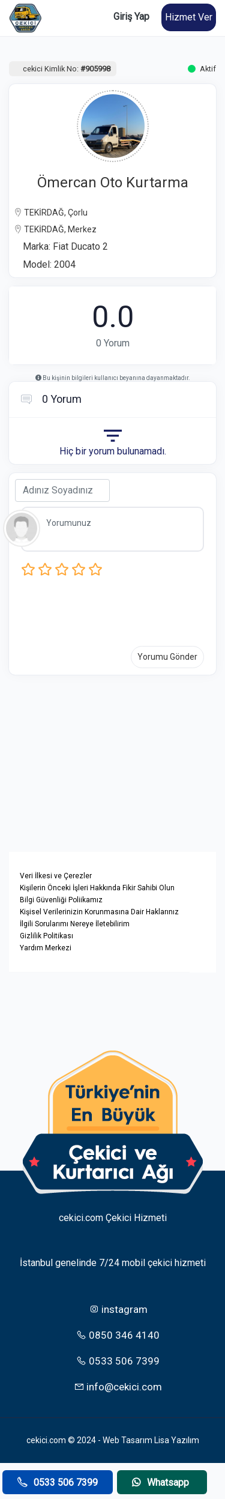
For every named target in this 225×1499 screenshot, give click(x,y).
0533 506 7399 (118, 1361)
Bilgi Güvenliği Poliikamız (61, 900)
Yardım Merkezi (45, 948)
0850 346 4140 (118, 1335)
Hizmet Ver (188, 17)
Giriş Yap (131, 16)
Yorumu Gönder (167, 657)
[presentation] (112, 608)
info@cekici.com (118, 1387)
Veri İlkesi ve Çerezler (56, 876)
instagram (118, 1309)
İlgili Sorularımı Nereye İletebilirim (75, 924)
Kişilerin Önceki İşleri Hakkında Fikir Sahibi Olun (97, 888)
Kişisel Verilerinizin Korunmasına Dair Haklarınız (99, 912)
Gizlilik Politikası (46, 936)
